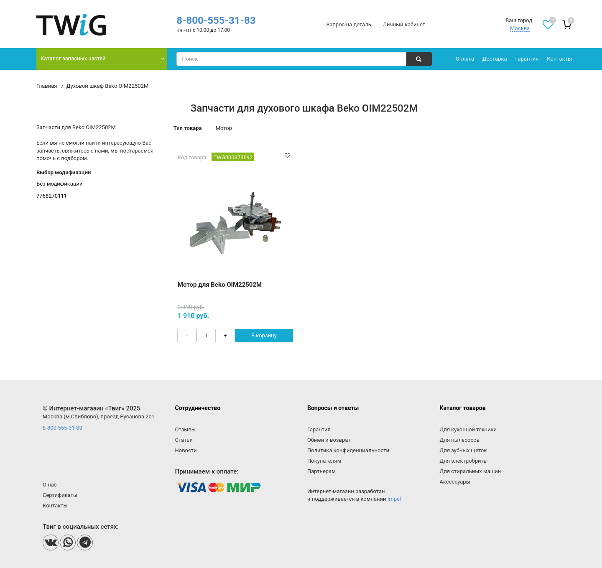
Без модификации (59, 184)
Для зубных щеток (463, 450)
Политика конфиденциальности (348, 450)
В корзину (264, 335)
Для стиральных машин (470, 471)
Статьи (184, 440)
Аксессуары (455, 482)
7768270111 (51, 196)
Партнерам (321, 471)
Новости (186, 450)
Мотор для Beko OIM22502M (220, 284)
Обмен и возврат (328, 440)
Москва (520, 28)
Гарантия (527, 59)
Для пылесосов (460, 440)
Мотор (224, 128)
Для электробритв (463, 461)
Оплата (465, 59)
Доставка (494, 59)
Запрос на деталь (349, 24)
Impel (394, 499)
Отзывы (185, 429)
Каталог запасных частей (73, 58)
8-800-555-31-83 (215, 20)
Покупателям (324, 461)
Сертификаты (60, 495)
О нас (50, 484)
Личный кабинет (404, 24)
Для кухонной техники (468, 429)
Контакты (559, 59)
